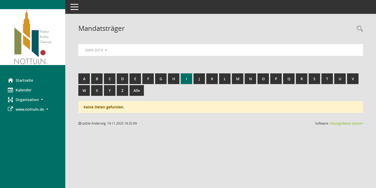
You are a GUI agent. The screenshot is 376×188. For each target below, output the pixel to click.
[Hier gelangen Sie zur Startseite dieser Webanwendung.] (32, 37)
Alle (136, 90)
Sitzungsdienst (346, 123)
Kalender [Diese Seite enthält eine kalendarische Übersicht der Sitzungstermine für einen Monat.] (20, 89)
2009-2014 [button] (96, 50)
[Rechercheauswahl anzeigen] (358, 29)
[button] (32, 99)
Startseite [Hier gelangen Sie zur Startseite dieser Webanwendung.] (20, 80)
